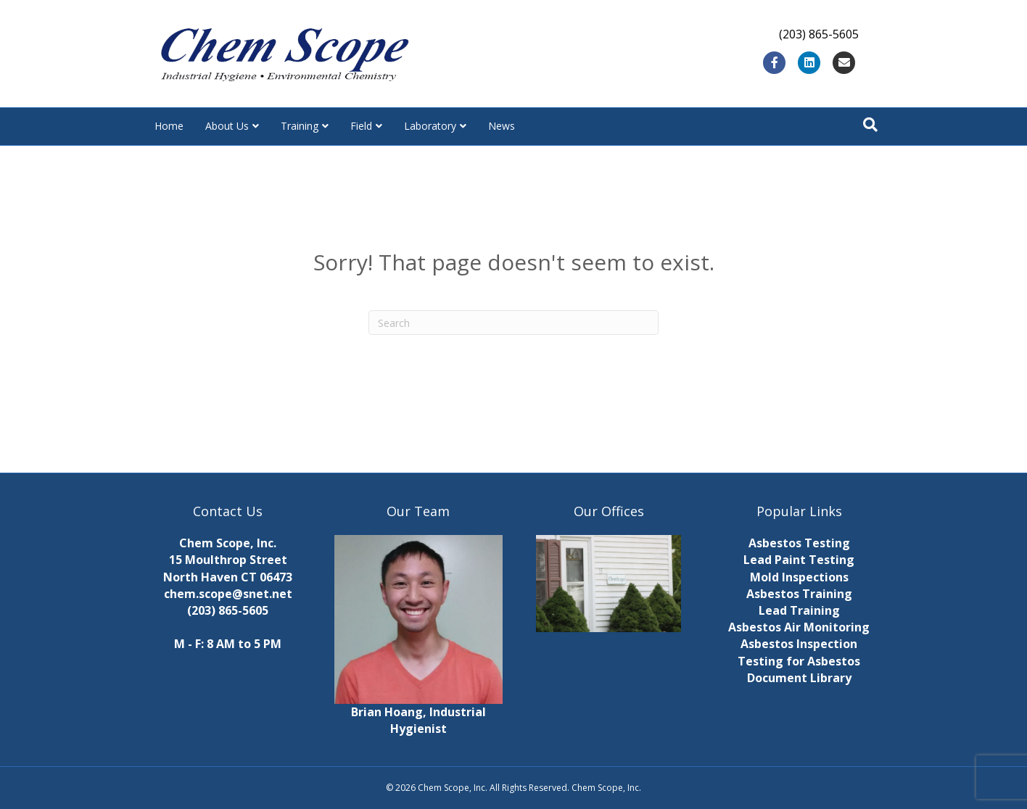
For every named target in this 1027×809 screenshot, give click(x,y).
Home (168, 126)
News (501, 126)
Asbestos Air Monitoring (799, 627)
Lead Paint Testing (798, 560)
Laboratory (430, 126)
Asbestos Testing (799, 543)
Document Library (799, 678)
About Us (227, 126)
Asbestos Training (799, 594)
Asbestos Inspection (799, 644)
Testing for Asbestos (799, 661)
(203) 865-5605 (227, 610)
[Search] (870, 125)
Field (361, 126)
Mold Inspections (799, 577)
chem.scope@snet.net (228, 594)
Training (299, 126)
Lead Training (799, 610)
